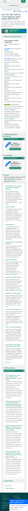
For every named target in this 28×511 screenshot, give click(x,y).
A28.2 (12, 75)
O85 (16, 54)
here (13, 181)
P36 (11, 52)
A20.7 (6, 96)
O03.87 (12, 117)
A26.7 (6, 71)
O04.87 (17, 117)
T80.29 (17, 128)
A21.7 (6, 100)
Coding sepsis (9, 224)
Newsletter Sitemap (6, 498)
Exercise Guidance (11, 259)
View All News (9, 488)
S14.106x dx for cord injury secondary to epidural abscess (13, 187)
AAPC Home (17, 495)
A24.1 (6, 89)
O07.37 (6, 119)
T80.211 (12, 110)
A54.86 (7, 78)
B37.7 (6, 67)
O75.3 (18, 111)
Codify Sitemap (17, 497)
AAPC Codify (5, 495)
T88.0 (6, 122)
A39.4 (20, 92)
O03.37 (7, 117)
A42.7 (15, 60)
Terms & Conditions (18, 498)
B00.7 (6, 82)
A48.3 (20, 101)
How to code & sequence (13, 309)
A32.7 (6, 85)
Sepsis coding (9, 207)
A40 (18, 56)
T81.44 (20, 106)
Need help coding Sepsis (13, 277)
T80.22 (12, 128)
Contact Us (5, 499)
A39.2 (16, 92)
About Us (4, 497)
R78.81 (7, 50)
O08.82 (11, 119)
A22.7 (6, 64)
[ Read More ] (8, 239)
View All (7, 362)
